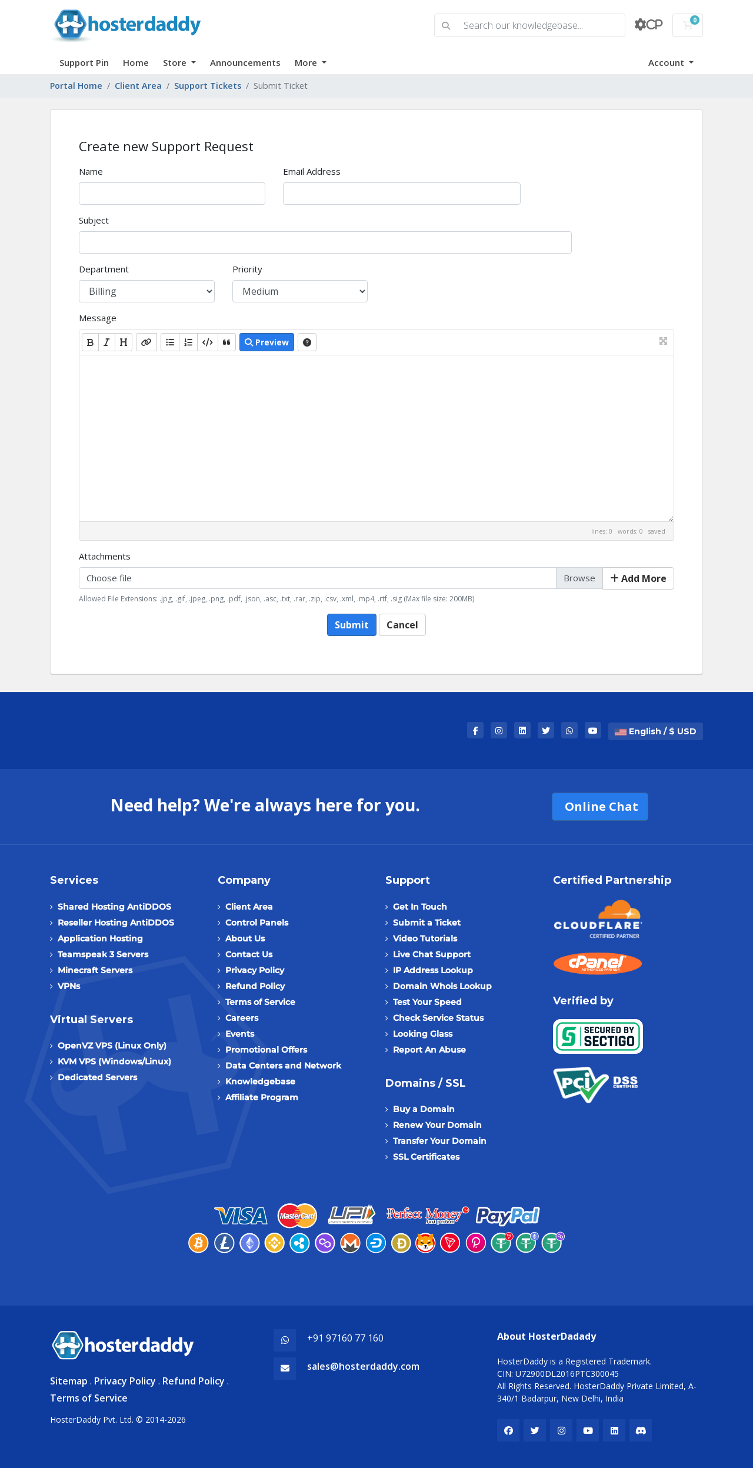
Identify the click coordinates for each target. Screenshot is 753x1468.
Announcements (245, 62)
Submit (352, 624)
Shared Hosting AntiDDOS (114, 906)
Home (136, 62)
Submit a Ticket (427, 922)
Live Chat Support (432, 954)
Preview (267, 342)
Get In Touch (420, 906)
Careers (241, 1018)
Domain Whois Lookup (442, 986)
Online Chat (600, 806)
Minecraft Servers (95, 970)
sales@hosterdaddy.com (363, 1366)
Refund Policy (255, 986)
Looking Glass (422, 1033)
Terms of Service (260, 1002)
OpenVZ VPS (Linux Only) (112, 1045)
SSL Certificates (426, 1156)
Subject (94, 220)
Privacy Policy (254, 970)
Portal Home (76, 85)
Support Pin (84, 62)
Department (104, 269)
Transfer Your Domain (440, 1141)
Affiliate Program (261, 1097)
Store (176, 62)
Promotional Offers (266, 1049)
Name (91, 171)
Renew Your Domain (437, 1125)
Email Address (312, 171)
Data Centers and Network (283, 1065)
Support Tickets (207, 85)
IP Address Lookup (433, 970)
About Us (245, 938)
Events (239, 1033)
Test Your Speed (427, 1002)
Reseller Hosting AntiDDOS (116, 922)
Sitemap (69, 1380)
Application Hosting (100, 938)
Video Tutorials (425, 938)
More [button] (307, 62)
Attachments (105, 556)
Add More (638, 578)
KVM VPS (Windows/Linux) (114, 1061)
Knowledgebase (260, 1081)
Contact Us (248, 954)
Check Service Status (438, 1018)
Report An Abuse (429, 1049)
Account (667, 62)
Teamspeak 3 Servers (103, 954)
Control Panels (256, 922)
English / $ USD (656, 731)
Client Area (138, 85)
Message (97, 318)
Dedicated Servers (97, 1077)
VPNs (69, 986)
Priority (247, 269)
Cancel (402, 624)
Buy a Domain (424, 1109)
